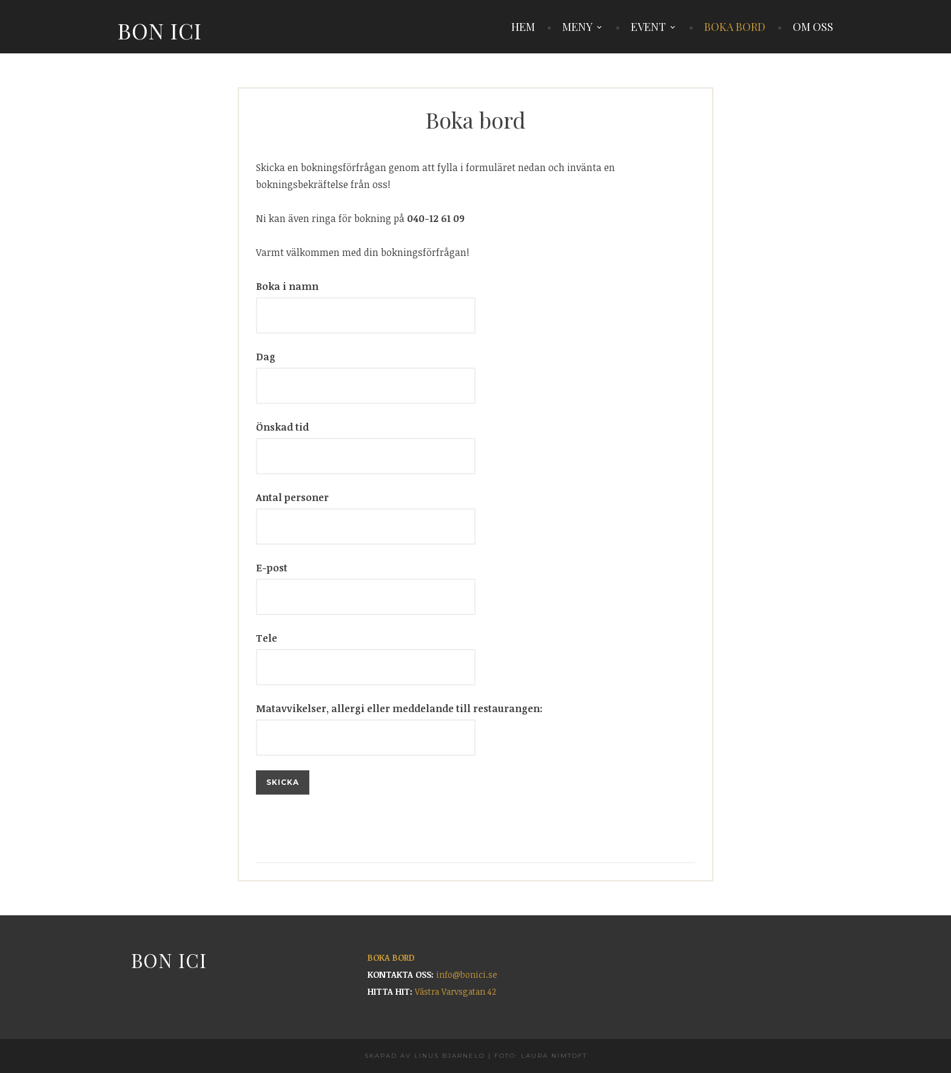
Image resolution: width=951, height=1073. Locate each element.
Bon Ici (160, 30)
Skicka (282, 782)
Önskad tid (282, 427)
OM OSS (813, 26)
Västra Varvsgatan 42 (455, 991)
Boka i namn (287, 286)
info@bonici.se (466, 974)
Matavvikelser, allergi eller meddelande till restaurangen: (399, 708)
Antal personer (292, 497)
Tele (266, 638)
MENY (577, 26)
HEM (523, 26)
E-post (271, 567)
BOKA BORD (734, 26)
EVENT (648, 26)
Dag (265, 356)
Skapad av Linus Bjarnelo (425, 1056)
